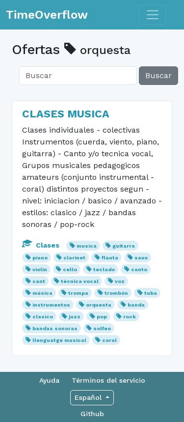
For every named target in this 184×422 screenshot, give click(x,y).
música (42, 293)
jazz (74, 316)
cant (38, 281)
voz (120, 281)
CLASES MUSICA (65, 114)
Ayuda (49, 380)
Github (92, 414)
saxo (141, 257)
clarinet (74, 257)
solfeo (102, 328)
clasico (42, 316)
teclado (104, 269)
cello (70, 269)
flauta (110, 257)
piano (40, 257)
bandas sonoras (55, 328)
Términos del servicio (108, 380)
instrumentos (51, 305)
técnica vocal (80, 281)
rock (129, 316)
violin (39, 269)
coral (109, 340)
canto (139, 269)
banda (136, 305)
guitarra (123, 246)
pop (102, 316)
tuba (150, 293)
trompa (78, 293)
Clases (41, 245)
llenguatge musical (59, 340)
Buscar (158, 75)
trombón (116, 293)
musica (87, 246)
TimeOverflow (47, 15)
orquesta (98, 305)
